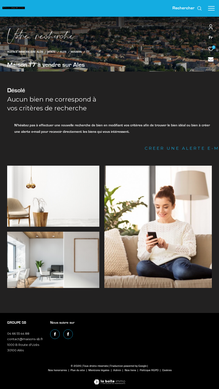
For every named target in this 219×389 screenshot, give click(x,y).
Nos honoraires (57, 370)
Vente (51, 51)
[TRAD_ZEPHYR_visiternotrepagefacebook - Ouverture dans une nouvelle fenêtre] (55, 334)
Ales (63, 51)
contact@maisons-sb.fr (25, 339)
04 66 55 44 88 (18, 333)
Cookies (167, 370)
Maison (76, 51)
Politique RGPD (149, 370)
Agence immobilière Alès (25, 51)
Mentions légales (99, 370)
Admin (117, 370)
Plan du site (77, 370)
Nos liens (131, 370)
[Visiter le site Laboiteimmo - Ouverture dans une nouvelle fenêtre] (109, 378)
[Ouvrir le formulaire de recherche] (187, 8)
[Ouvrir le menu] (211, 8)
